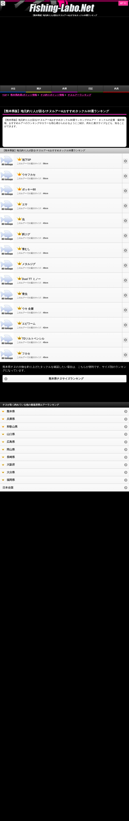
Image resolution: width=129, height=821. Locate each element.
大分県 (8, 403)
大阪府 (8, 395)
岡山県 (8, 380)
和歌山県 (9, 358)
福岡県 (8, 411)
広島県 (8, 373)
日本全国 (8, 418)
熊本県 (8, 342)
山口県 (8, 365)
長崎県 (8, 388)
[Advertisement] (64, 33)
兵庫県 (8, 350)
